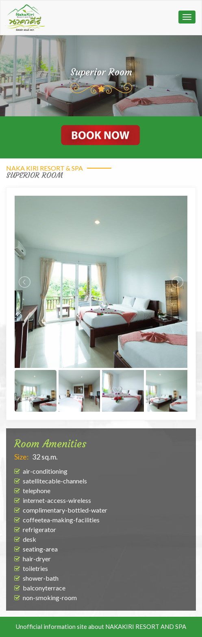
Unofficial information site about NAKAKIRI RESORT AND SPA (101, 626)
